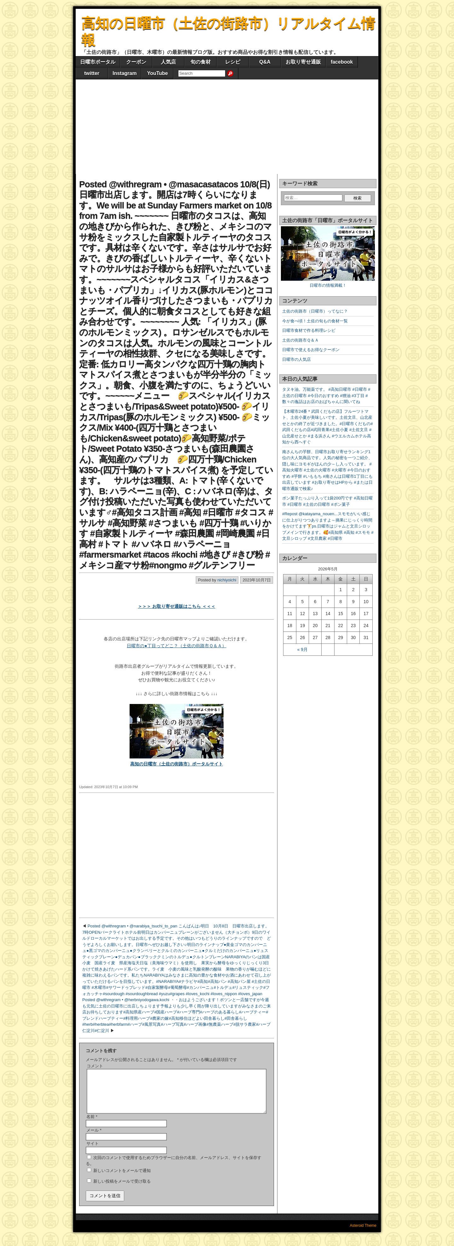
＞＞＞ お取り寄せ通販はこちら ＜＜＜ (176, 606)
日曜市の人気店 (296, 359)
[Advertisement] (227, 127)
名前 (91, 1124)
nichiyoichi (226, 580)
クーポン (136, 62)
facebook (342, 62)
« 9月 (302, 649)
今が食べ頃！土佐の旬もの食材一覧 (315, 321)
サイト (92, 1151)
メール (94, 1137)
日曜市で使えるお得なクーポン (311, 349)
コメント (95, 1066)
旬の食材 (200, 62)
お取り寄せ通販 (303, 62)
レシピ (232, 62)
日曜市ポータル (97, 62)
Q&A (265, 62)
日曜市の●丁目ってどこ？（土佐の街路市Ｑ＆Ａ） (176, 645)
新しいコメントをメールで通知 (122, 1178)
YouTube (157, 73)
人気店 (168, 62)
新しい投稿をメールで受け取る (122, 1188)
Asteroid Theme (363, 1233)
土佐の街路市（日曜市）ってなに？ (315, 311)
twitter (91, 73)
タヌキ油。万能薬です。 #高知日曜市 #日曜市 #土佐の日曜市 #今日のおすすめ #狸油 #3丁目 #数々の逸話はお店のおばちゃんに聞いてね (326, 395)
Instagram (125, 73)
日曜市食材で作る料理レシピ (308, 330)
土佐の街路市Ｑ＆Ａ (300, 340)
